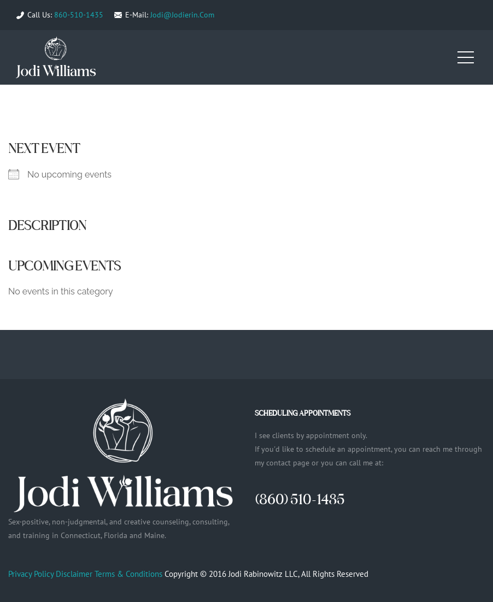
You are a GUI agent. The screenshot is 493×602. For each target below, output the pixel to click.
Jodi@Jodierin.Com (182, 15)
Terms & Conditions (128, 574)
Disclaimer (74, 574)
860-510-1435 (78, 15)
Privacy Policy (31, 574)
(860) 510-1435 (299, 499)
